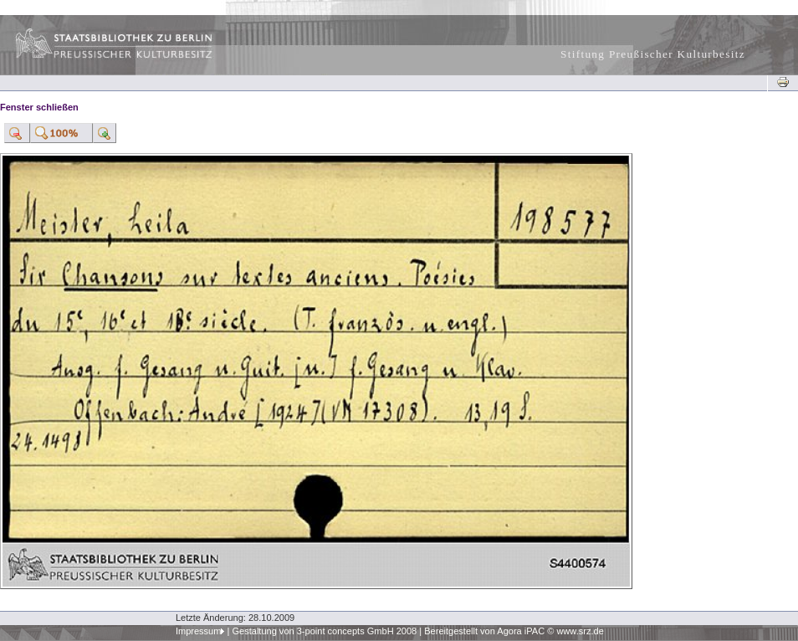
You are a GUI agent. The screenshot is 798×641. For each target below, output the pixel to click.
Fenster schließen (39, 107)
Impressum (199, 631)
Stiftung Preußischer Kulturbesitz (652, 54)
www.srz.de (579, 631)
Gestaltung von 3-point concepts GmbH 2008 (324, 631)
